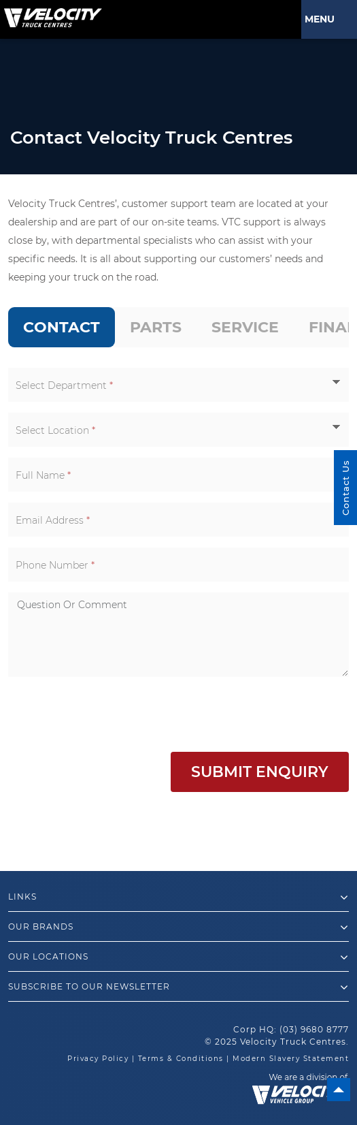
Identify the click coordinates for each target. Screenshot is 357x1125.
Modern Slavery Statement (291, 1058)
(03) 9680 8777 (314, 1029)
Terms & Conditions (181, 1058)
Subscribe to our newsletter (178, 987)
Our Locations (178, 957)
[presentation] (111, 714)
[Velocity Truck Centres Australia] (51, 13)
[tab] (61, 327)
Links (178, 897)
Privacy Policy (98, 1058)
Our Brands (178, 927)
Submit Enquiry (259, 772)
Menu (322, 19)
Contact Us (345, 488)
